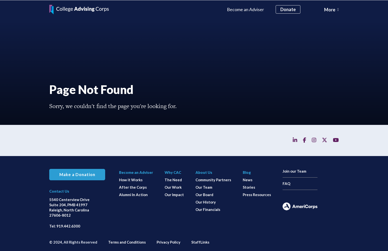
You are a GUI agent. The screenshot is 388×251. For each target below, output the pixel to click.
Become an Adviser (245, 9)
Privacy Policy (168, 242)
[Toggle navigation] (331, 9)
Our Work (173, 187)
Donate (288, 9)
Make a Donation (77, 174)
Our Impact (174, 194)
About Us (203, 172)
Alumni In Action (133, 194)
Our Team (203, 187)
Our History (205, 202)
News (247, 179)
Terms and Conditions (127, 242)
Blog (247, 172)
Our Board (204, 194)
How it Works (131, 179)
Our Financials (207, 209)
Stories (249, 187)
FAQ (286, 183)
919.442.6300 (68, 226)
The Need (173, 179)
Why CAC (173, 172)
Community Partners (213, 179)
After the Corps (133, 187)
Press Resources (257, 194)
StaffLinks (200, 242)
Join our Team (294, 171)
